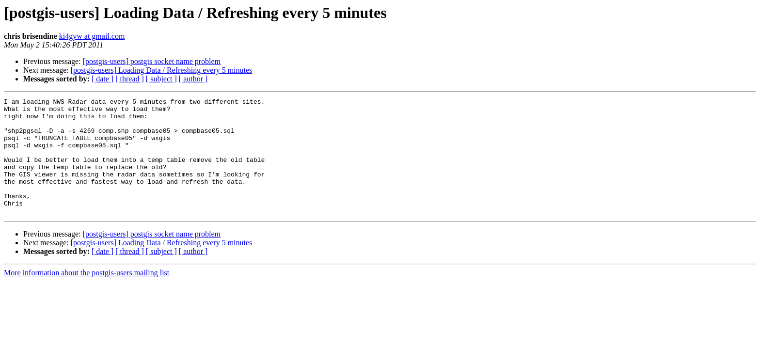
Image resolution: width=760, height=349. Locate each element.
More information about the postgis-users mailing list (86, 296)
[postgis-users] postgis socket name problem (152, 61)
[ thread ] (129, 79)
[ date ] (102, 79)
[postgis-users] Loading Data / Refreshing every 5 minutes (162, 70)
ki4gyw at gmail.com (92, 36)
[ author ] (193, 79)
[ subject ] (161, 79)
